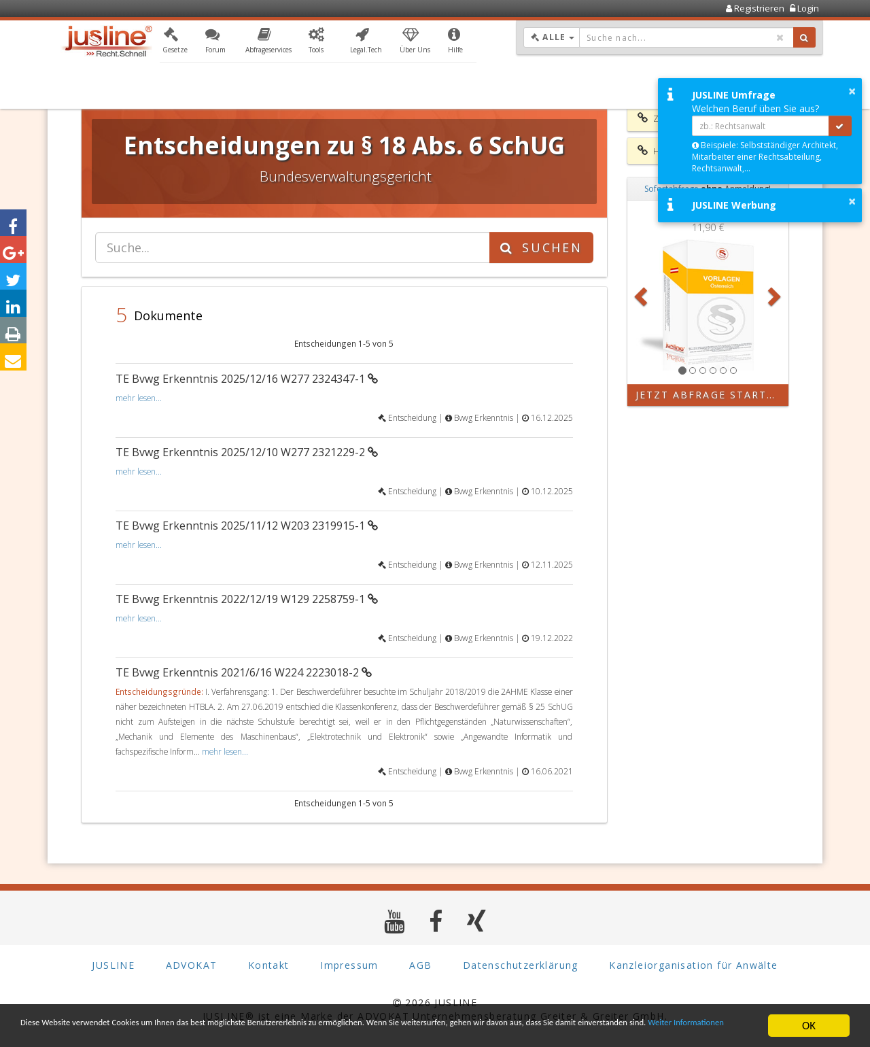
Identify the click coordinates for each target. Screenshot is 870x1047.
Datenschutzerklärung (520, 965)
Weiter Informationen (195, 1031)
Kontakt (269, 965)
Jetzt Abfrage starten (709, 394)
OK (809, 1019)
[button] (175, 42)
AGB (420, 965)
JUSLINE (113, 965)
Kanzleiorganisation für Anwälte (693, 965)
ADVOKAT (192, 965)
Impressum (349, 965)
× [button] (852, 91)
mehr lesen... (139, 397)
